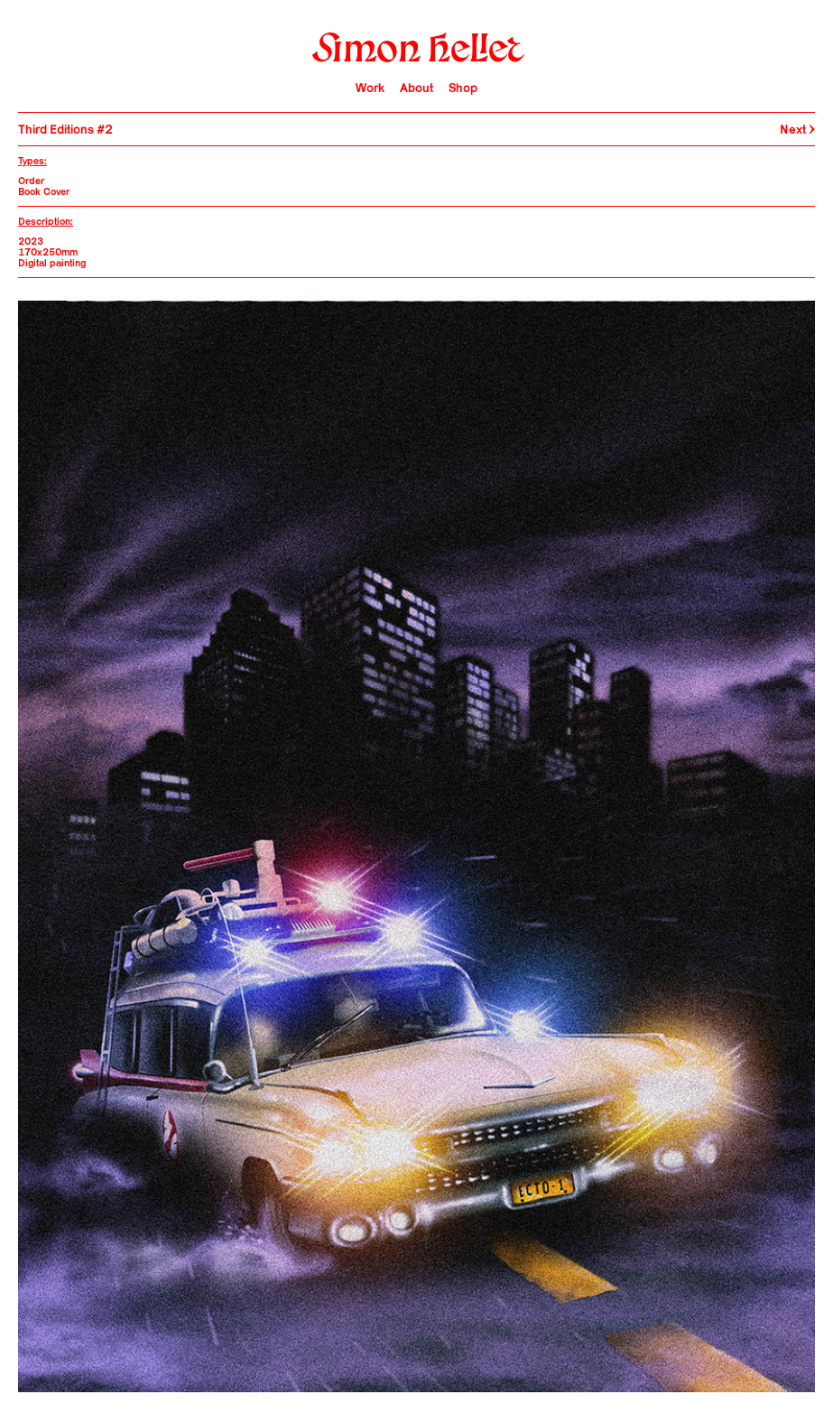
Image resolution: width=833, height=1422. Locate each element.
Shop (463, 87)
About (416, 87)
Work (370, 87)
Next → (797, 129)
